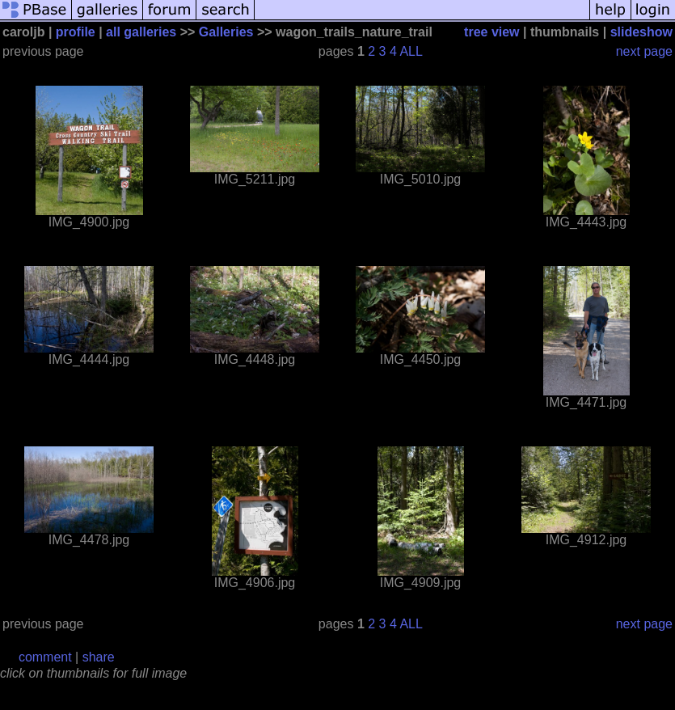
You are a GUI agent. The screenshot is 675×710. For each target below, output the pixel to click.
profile (75, 32)
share (98, 657)
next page (644, 51)
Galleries (226, 32)
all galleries (141, 32)
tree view (491, 32)
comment (45, 657)
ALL (410, 51)
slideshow (641, 32)
